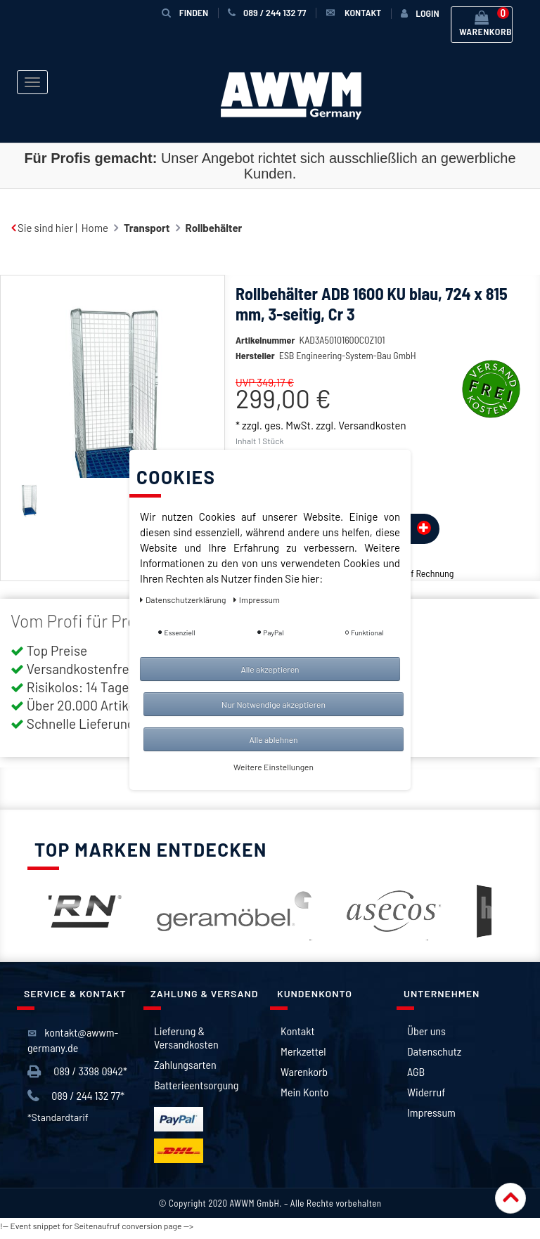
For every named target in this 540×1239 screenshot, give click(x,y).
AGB (416, 1071)
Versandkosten (372, 425)
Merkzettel (303, 1051)
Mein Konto (304, 1091)
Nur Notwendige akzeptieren (273, 704)
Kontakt (297, 1030)
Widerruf (426, 1091)
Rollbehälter (214, 227)
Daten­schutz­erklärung (184, 599)
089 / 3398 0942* (77, 1071)
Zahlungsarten (185, 1064)
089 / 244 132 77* (75, 1096)
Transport (147, 227)
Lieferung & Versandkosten (186, 1037)
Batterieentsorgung (196, 1084)
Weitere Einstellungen (273, 767)
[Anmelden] (420, 13)
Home (94, 227)
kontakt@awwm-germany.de (72, 1039)
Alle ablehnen (273, 739)
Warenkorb (304, 1071)
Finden (185, 12)
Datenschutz (434, 1051)
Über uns (426, 1030)
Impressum (431, 1112)
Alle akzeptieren (269, 669)
